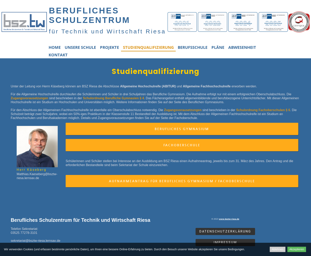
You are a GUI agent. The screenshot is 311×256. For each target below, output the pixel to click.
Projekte (109, 47)
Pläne (217, 47)
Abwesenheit (242, 47)
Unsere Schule (80, 47)
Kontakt (58, 55)
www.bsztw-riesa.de (229, 218)
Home (55, 47)
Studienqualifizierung (148, 47)
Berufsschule (192, 47)
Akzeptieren (296, 249)
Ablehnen (277, 249)
